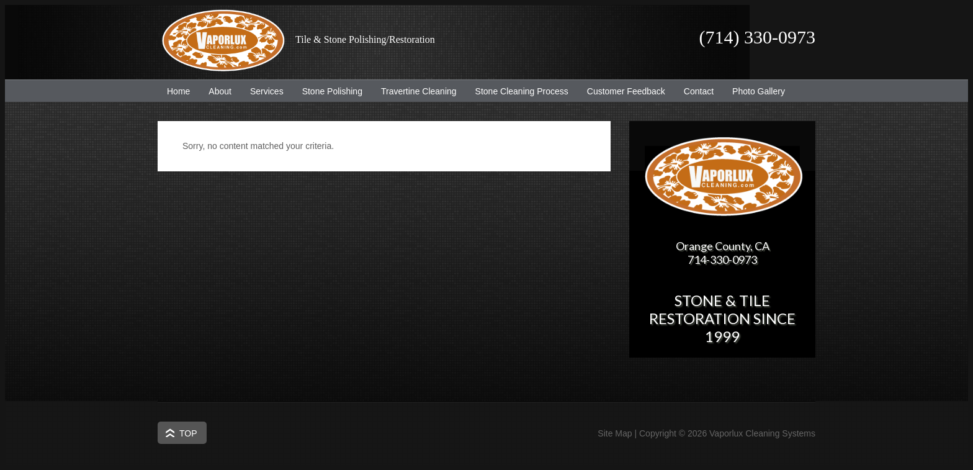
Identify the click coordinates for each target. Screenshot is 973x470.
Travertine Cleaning (414, 91)
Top (188, 433)
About (215, 91)
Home (178, 91)
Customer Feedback (621, 91)
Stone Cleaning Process (517, 91)
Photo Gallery (758, 91)
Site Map (615, 433)
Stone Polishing (332, 91)
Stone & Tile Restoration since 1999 (722, 318)
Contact (699, 91)
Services (262, 91)
